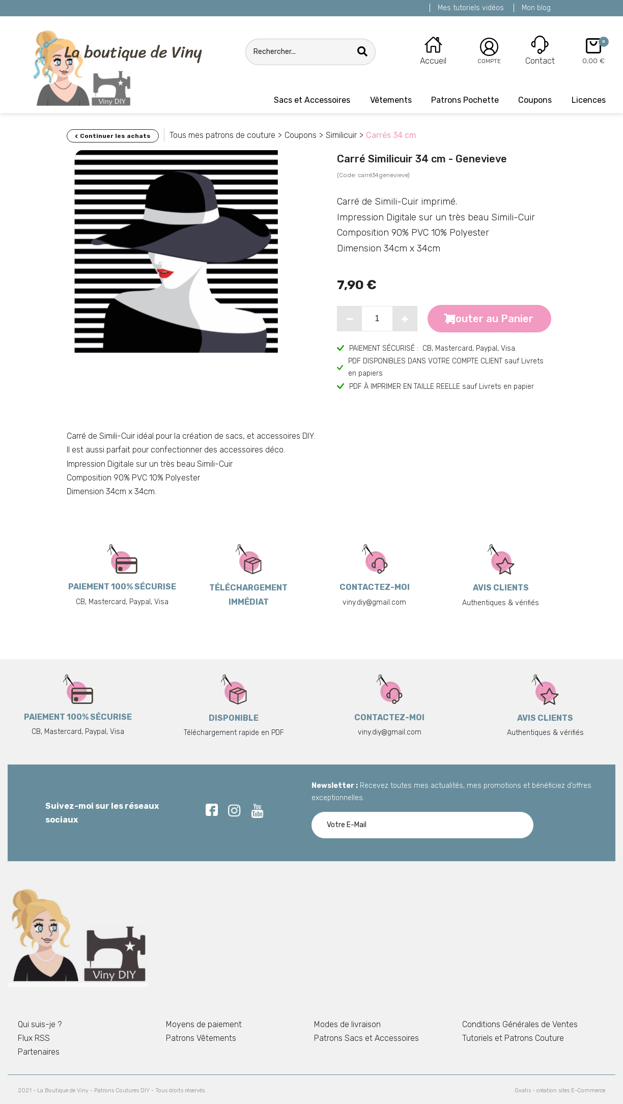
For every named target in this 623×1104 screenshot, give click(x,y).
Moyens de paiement (204, 1024)
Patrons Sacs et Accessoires (366, 1038)
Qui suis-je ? (40, 1024)
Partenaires (39, 1052)
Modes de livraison (347, 1024)
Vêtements (391, 100)
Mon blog (536, 8)
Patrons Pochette (465, 100)
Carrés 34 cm (391, 135)
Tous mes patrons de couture (222, 135)
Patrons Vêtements (201, 1038)
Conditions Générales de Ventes (520, 1024)
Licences (589, 100)
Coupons (535, 100)
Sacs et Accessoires (312, 100)
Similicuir (341, 135)
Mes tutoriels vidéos (471, 8)
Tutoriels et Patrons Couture (513, 1038)
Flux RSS (34, 1038)
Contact (540, 61)
